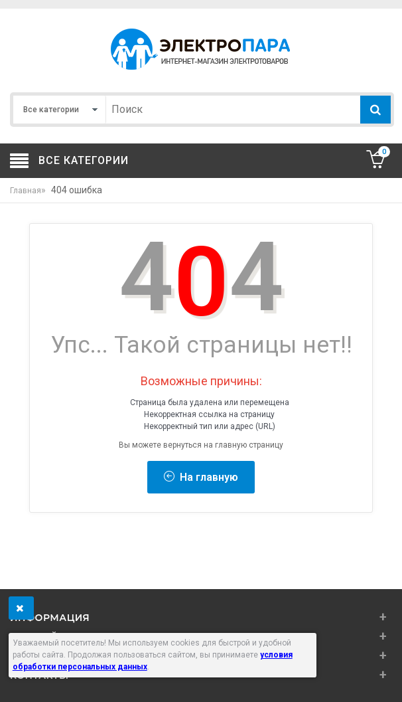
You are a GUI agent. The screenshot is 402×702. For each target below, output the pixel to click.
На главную (201, 477)
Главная (25, 190)
